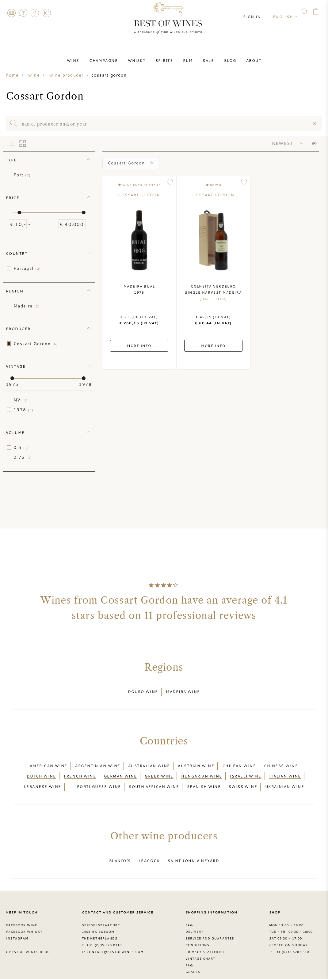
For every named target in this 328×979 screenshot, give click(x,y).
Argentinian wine (97, 761)
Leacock (149, 847)
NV (20, 400)
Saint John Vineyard (193, 847)
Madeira (26, 306)
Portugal (27, 268)
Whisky (142, 56)
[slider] (19, 212)
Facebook (35, 12)
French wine (80, 768)
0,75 (22, 457)
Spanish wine (204, 776)
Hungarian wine (201, 768)
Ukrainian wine (284, 776)
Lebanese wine (42, 776)
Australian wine (149, 761)
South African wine (154, 776)
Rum (186, 56)
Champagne (113, 56)
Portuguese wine (99, 776)
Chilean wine (239, 761)
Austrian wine (196, 761)
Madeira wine (183, 690)
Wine (86, 56)
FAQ (23, 12)
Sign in (256, 12)
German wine (120, 768)
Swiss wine (243, 776)
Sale (202, 56)
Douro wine (143, 690)
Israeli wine (245, 768)
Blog (220, 56)
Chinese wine (281, 761)
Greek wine (159, 768)
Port (22, 175)
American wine (48, 761)
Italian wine (285, 768)
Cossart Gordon (35, 343)
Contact (11, 12)
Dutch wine (41, 768)
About (240, 56)
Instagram (46, 12)
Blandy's (120, 847)
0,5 (21, 447)
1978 (23, 409)
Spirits (166, 56)
